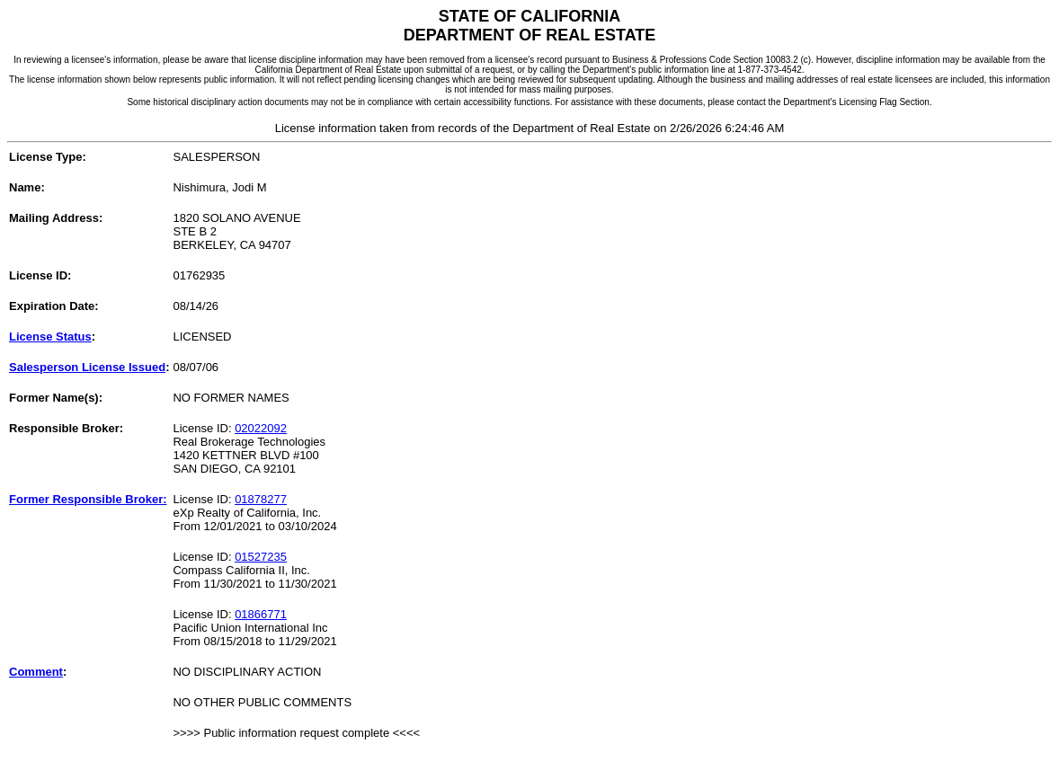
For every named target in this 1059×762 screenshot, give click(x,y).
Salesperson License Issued (87, 367)
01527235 (261, 556)
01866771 (261, 614)
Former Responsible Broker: (88, 499)
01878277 (261, 499)
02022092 (261, 428)
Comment (36, 671)
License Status (50, 336)
